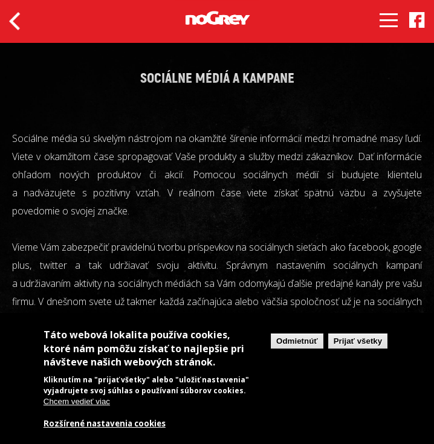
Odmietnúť (297, 341)
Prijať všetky (358, 341)
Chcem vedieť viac (77, 401)
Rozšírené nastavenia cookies (105, 424)
